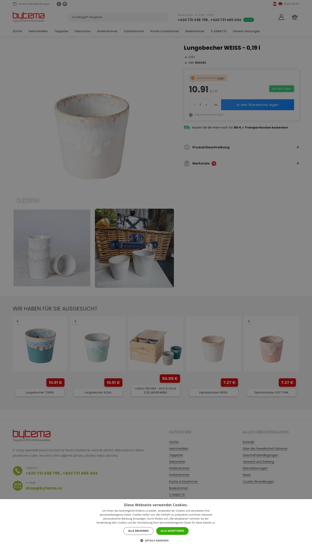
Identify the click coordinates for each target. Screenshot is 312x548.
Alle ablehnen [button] (138, 530)
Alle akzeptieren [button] (172, 530)
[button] (156, 540)
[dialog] (156, 274)
